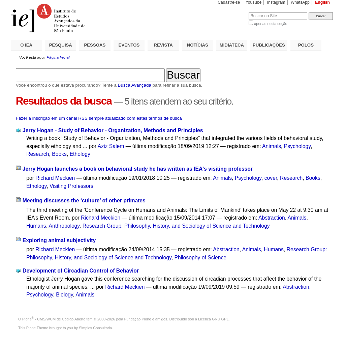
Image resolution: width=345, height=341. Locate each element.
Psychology (297, 146)
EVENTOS (129, 45)
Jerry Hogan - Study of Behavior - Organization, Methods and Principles (113, 130)
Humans (36, 226)
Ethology (80, 154)
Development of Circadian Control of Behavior (81, 271)
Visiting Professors (71, 186)
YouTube (254, 2)
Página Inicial (57, 57)
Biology (64, 294)
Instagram (276, 2)
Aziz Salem (111, 146)
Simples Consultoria (95, 328)
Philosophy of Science (200, 257)
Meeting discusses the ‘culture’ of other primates (84, 200)
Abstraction (271, 218)
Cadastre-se (229, 2)
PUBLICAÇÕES (269, 45)
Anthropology (64, 226)
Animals (271, 146)
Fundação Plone (137, 319)
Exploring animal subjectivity (59, 240)
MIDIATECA (232, 45)
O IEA (26, 45)
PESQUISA (60, 45)
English (322, 2)
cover (270, 178)
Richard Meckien (55, 178)
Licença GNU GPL (213, 319)
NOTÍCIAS (197, 45)
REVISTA (163, 45)
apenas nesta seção (270, 24)
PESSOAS (95, 45)
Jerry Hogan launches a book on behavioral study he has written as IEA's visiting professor (138, 169)
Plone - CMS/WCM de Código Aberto (54, 319)
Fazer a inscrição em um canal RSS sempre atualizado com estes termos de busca (99, 118)
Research (37, 154)
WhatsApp (300, 2)
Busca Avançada (134, 85)
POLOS (306, 45)
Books (59, 154)
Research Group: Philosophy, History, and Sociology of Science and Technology (176, 226)
